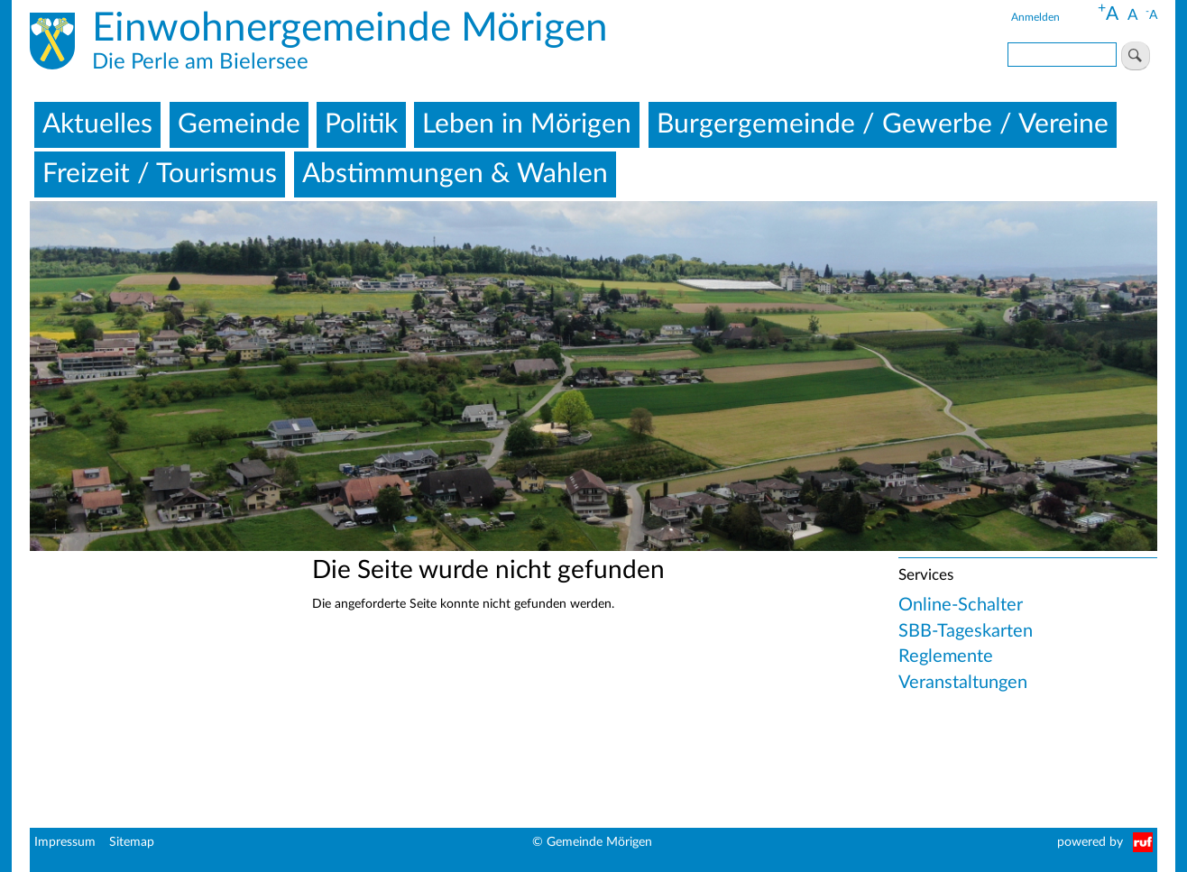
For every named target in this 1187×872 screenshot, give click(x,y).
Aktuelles (97, 124)
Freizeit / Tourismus (159, 174)
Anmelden (1035, 17)
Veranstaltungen (962, 683)
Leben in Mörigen (526, 124)
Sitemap (131, 842)
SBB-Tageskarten (965, 631)
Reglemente (945, 656)
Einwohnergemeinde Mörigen (350, 29)
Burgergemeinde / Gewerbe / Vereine (883, 124)
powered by (1090, 842)
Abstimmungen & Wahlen (455, 174)
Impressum (65, 842)
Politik (361, 124)
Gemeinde (239, 124)
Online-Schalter (960, 605)
